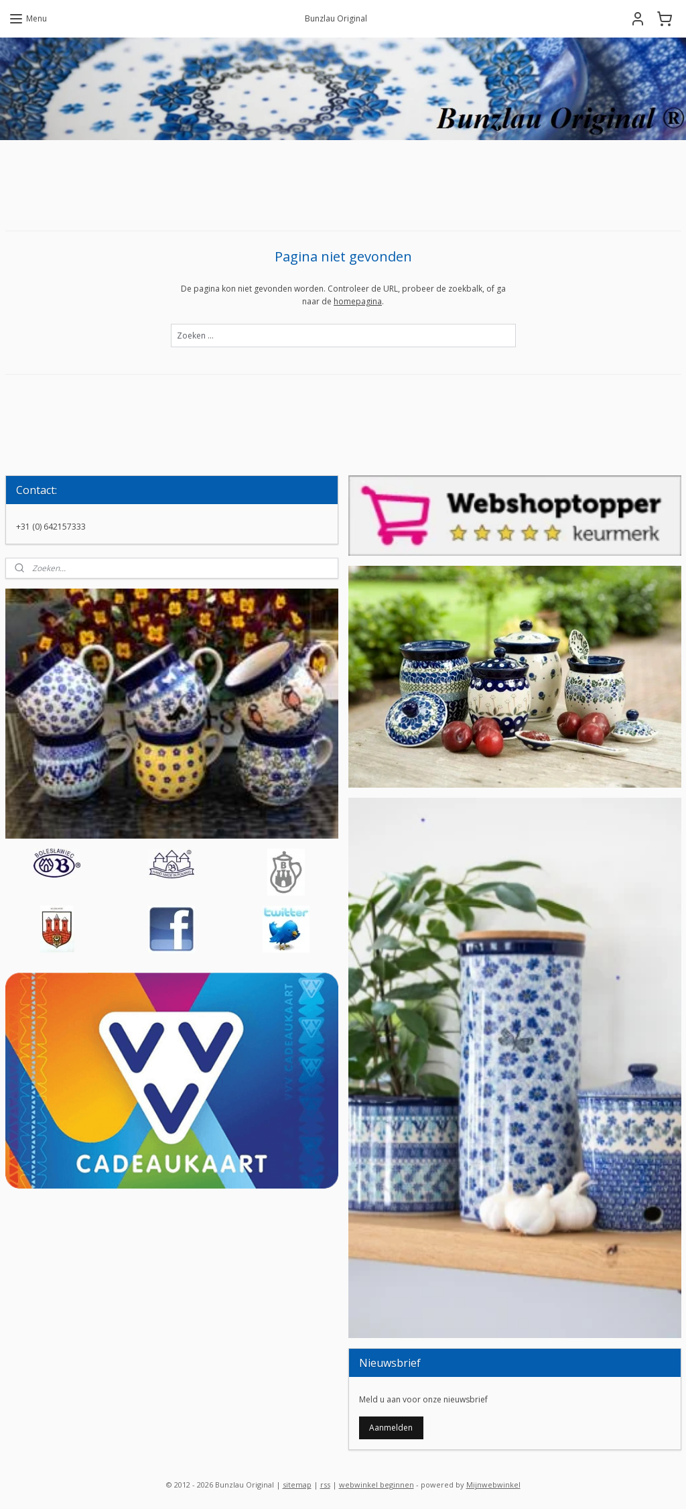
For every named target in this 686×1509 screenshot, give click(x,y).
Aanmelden (391, 1427)
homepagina (358, 301)
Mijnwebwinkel (493, 1485)
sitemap (297, 1485)
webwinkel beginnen (376, 1485)
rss (325, 1485)
